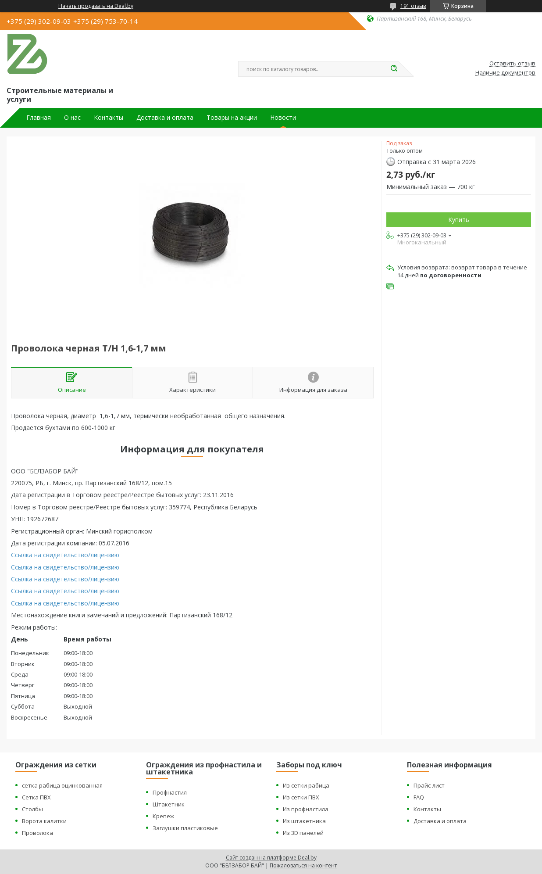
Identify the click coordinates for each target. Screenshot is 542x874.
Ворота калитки (44, 821)
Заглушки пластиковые (185, 828)
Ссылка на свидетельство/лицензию (65, 555)
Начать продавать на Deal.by (95, 6)
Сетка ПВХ (36, 797)
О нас (72, 118)
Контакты (108, 118)
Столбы (32, 809)
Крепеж (163, 816)
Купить (458, 219)
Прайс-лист (429, 785)
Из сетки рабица (306, 785)
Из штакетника (304, 821)
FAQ (419, 797)
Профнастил (170, 792)
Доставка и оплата (164, 118)
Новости (283, 118)
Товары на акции (232, 118)
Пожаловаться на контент (303, 865)
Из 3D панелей (303, 833)
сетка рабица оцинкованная (62, 785)
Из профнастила (305, 809)
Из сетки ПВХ (301, 797)
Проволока (37, 833)
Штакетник (169, 804)
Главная (38, 118)
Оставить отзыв (512, 64)
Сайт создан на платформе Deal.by (271, 857)
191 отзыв (413, 6)
